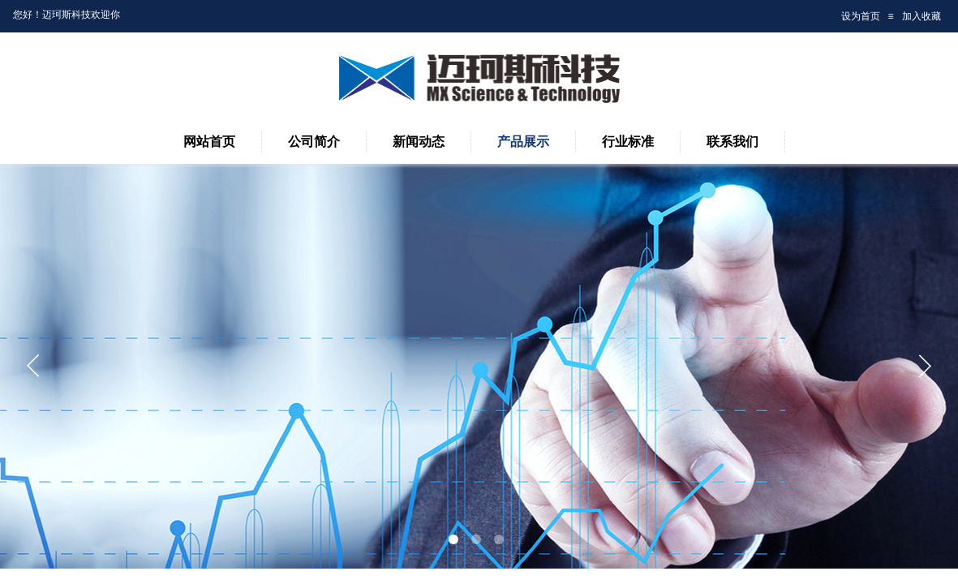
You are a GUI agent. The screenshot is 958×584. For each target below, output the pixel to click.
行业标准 (628, 141)
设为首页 (860, 16)
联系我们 (732, 141)
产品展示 (523, 141)
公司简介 (314, 141)
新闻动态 (419, 141)
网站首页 (209, 141)
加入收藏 (921, 16)
